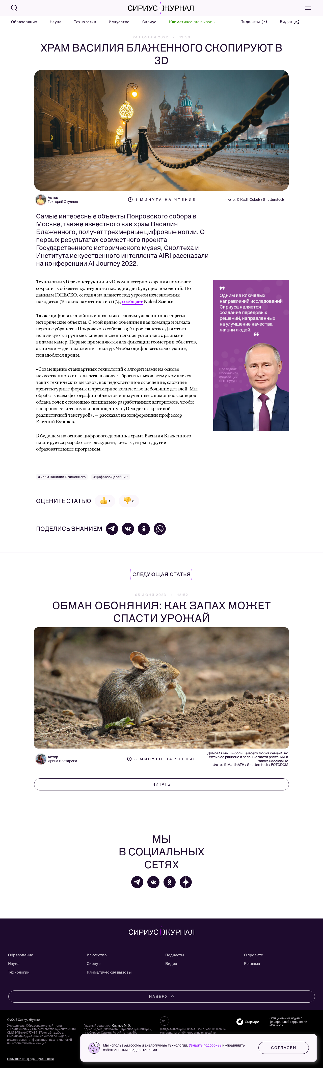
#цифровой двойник (110, 477)
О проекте (253, 955)
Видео (171, 963)
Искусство (119, 22)
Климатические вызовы (192, 22)
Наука (56, 22)
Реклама (252, 963)
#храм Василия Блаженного (62, 477)
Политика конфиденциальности (30, 1059)
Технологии (85, 22)
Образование (24, 22)
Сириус (149, 22)
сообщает (132, 301)
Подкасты (174, 955)
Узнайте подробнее (205, 1045)
